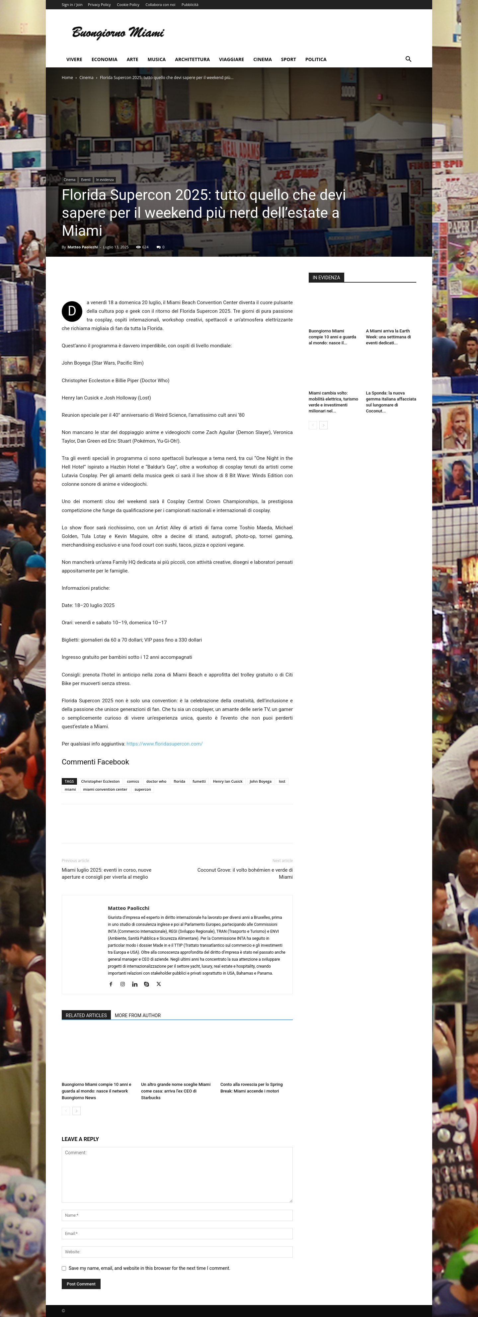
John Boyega (261, 781)
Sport (288, 59)
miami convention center (105, 789)
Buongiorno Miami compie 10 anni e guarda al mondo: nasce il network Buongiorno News (96, 1091)
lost (282, 781)
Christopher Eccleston (100, 781)
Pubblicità (190, 4)
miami (70, 789)
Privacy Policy (99, 4)
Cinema (262, 59)
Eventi (85, 179)
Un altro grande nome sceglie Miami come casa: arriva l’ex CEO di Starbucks (175, 1091)
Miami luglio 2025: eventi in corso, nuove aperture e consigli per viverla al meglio (106, 873)
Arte (132, 59)
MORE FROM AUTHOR (138, 1015)
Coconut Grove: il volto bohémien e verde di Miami (245, 873)
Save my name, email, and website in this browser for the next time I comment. (149, 1268)
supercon (142, 789)
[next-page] (76, 1111)
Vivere (74, 59)
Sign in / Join (72, 4)
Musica (157, 59)
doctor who (156, 781)
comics (133, 781)
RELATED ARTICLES (86, 1015)
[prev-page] (66, 1111)
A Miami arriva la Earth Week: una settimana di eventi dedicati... (388, 336)
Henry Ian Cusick (228, 781)
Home (67, 77)
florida (179, 781)
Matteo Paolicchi (82, 246)
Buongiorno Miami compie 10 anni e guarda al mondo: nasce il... (332, 336)
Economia (105, 59)
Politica (316, 59)
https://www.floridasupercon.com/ (164, 744)
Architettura (192, 59)
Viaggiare (231, 59)
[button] (408, 60)
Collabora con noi (161, 4)
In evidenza (105, 179)
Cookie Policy (128, 4)
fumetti (199, 781)
